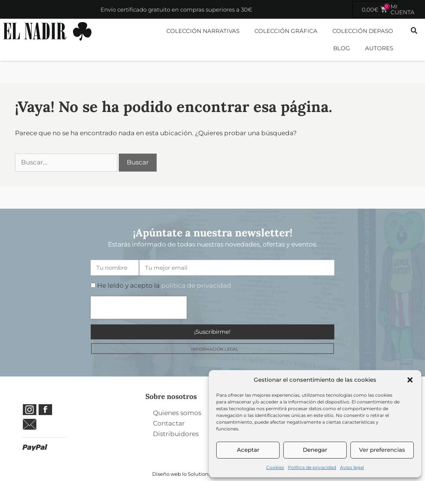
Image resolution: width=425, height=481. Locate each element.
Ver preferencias (382, 449)
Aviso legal (352, 467)
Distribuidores (176, 434)
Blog (341, 48)
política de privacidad (196, 285)
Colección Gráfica (285, 30)
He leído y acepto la (164, 285)
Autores (379, 48)
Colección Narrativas (202, 30)
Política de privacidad (312, 467)
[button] (410, 380)
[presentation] (139, 307)
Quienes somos (177, 413)
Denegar (315, 449)
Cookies (275, 467)
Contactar (169, 423)
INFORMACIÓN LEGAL (214, 349)
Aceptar (248, 449)
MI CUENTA (403, 9)
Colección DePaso (362, 30)
